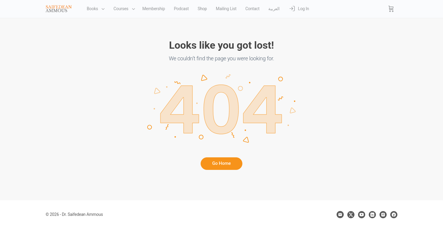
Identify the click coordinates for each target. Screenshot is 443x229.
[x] (350, 214)
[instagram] (383, 214)
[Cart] (391, 9)
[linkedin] (372, 214)
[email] (340, 214)
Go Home (221, 163)
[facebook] (393, 214)
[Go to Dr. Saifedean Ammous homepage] (59, 8)
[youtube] (361, 214)
